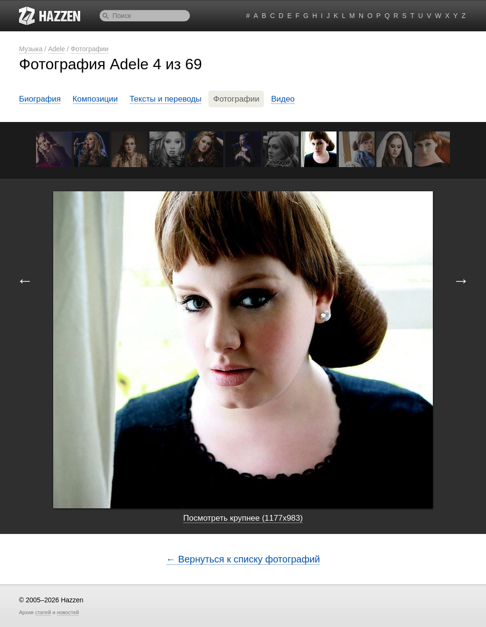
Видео (283, 98)
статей (43, 612)
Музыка (31, 49)
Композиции (95, 98)
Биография (40, 98)
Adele (56, 49)
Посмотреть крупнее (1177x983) (243, 518)
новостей (68, 612)
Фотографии (90, 49)
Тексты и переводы (166, 98)
